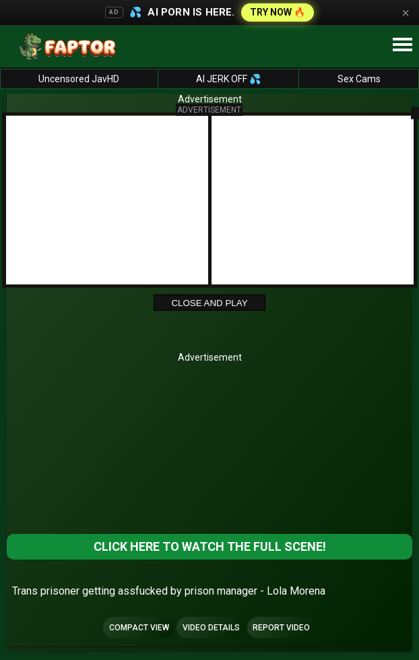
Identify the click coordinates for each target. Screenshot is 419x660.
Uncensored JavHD (78, 78)
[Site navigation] (402, 45)
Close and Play (209, 303)
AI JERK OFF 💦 (228, 78)
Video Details (211, 627)
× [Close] (405, 12)
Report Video (281, 627)
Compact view (139, 627)
